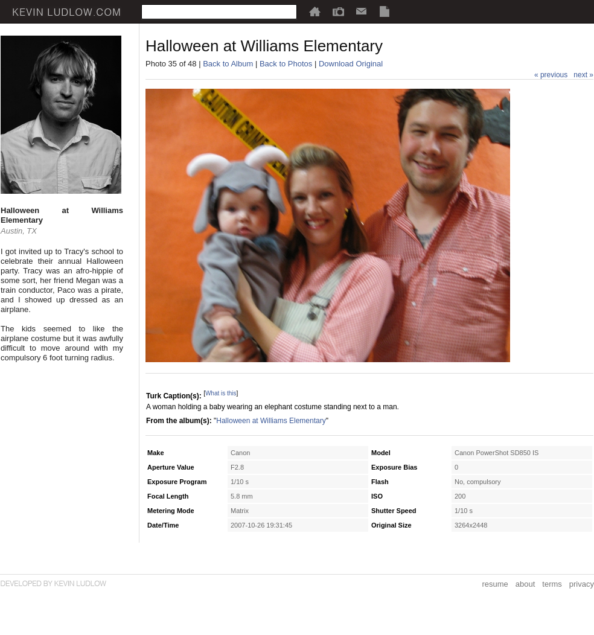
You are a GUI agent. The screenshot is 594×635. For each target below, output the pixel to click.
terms (552, 584)
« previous (550, 75)
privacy (581, 584)
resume (495, 584)
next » (583, 75)
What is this (221, 393)
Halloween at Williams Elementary (270, 420)
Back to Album (228, 63)
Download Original (351, 63)
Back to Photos (286, 63)
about (525, 584)
